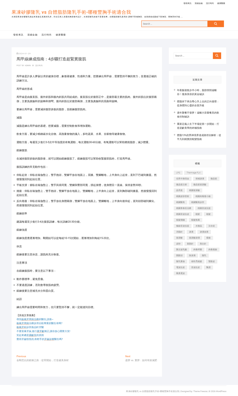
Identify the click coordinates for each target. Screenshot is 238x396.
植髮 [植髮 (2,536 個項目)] (208, 214)
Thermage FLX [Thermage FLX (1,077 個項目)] (193, 172)
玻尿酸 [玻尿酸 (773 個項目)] (179, 238)
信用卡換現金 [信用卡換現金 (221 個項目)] (182, 178)
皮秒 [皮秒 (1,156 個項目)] (178, 243)
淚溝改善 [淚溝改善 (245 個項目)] (204, 232)
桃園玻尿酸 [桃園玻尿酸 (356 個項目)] (194, 190)
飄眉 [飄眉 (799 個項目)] (208, 267)
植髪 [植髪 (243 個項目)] (198, 214)
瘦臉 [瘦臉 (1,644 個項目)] (208, 238)
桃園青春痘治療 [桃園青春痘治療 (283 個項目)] (183, 208)
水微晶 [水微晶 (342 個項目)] (199, 226)
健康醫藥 (221, 3)
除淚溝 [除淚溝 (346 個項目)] (192, 255)
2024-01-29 (24, 54)
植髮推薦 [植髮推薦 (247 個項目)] (195, 220)
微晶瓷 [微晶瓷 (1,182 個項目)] (214, 178)
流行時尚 (210, 3)
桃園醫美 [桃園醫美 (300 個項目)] (180, 202)
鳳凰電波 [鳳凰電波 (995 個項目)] (180, 273)
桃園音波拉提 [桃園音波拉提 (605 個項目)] (204, 208)
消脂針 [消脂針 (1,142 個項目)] (179, 232)
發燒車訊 (187, 3)
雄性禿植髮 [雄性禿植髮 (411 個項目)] (196, 261)
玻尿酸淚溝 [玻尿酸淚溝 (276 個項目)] (194, 238)
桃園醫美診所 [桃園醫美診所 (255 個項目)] (197, 202)
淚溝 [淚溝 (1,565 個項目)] (191, 232)
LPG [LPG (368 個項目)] (178, 172)
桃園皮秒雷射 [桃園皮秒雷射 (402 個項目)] (182, 196)
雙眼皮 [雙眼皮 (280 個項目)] (211, 261)
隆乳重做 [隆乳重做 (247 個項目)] (180, 261)
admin (27, 65)
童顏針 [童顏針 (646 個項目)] (190, 243)
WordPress (221, 391)
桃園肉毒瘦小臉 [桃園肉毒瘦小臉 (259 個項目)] (203, 196)
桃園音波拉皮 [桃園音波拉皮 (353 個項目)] (182, 214)
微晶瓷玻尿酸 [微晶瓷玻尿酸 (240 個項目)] (199, 184)
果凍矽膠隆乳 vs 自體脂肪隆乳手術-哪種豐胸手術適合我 (71, 12)
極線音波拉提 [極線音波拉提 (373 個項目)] (182, 226)
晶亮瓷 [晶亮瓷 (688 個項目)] (179, 190)
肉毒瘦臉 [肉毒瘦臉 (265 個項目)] (212, 249)
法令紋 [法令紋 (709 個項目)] (211, 226)
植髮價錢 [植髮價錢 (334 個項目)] (180, 220)
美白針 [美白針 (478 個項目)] (203, 243)
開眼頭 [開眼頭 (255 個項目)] (179, 255)
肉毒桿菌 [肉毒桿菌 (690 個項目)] (197, 249)
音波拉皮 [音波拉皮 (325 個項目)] (195, 267)
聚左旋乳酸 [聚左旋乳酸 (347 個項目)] (181, 249)
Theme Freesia (200, 391)
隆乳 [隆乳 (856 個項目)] (204, 255)
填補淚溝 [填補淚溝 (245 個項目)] (200, 178)
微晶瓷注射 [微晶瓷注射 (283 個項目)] (181, 184)
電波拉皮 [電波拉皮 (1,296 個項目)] (180, 267)
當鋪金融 (199, 3)
